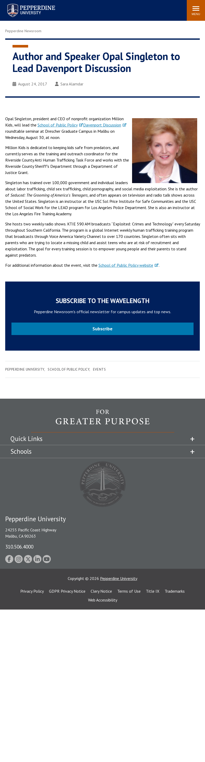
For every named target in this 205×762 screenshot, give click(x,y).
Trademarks (175, 591)
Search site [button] (112, 8)
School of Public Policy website (125, 265)
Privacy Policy (32, 591)
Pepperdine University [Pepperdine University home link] (25, 5)
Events (99, 369)
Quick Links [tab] (26, 439)
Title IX (152, 591)
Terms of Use (129, 591)
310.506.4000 (19, 546)
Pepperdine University (24, 369)
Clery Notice (101, 591)
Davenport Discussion (102, 125)
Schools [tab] (21, 451)
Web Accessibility (102, 600)
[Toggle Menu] (196, 10)
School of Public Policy (58, 125)
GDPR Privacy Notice (67, 591)
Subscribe (102, 329)
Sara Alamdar (69, 83)
